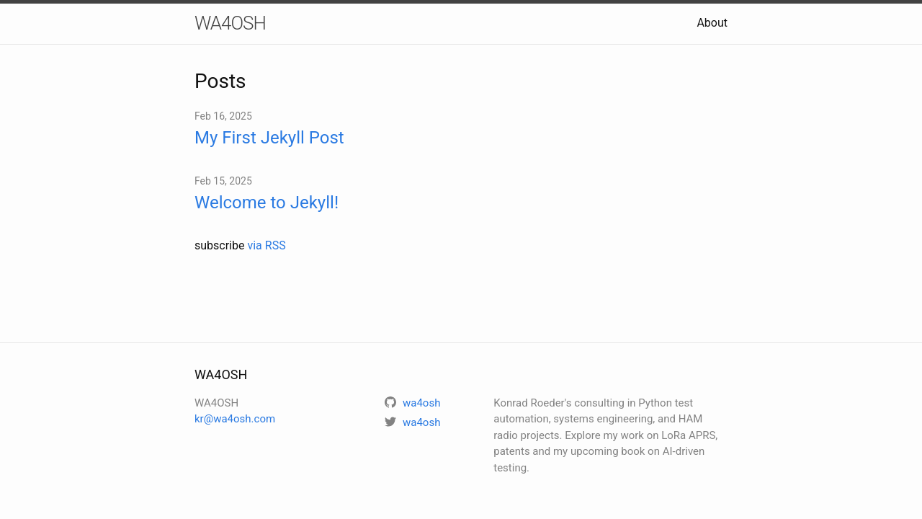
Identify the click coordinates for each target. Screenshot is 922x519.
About (712, 23)
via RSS (266, 245)
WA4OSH (230, 23)
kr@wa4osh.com (234, 418)
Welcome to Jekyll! (266, 202)
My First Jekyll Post (269, 138)
